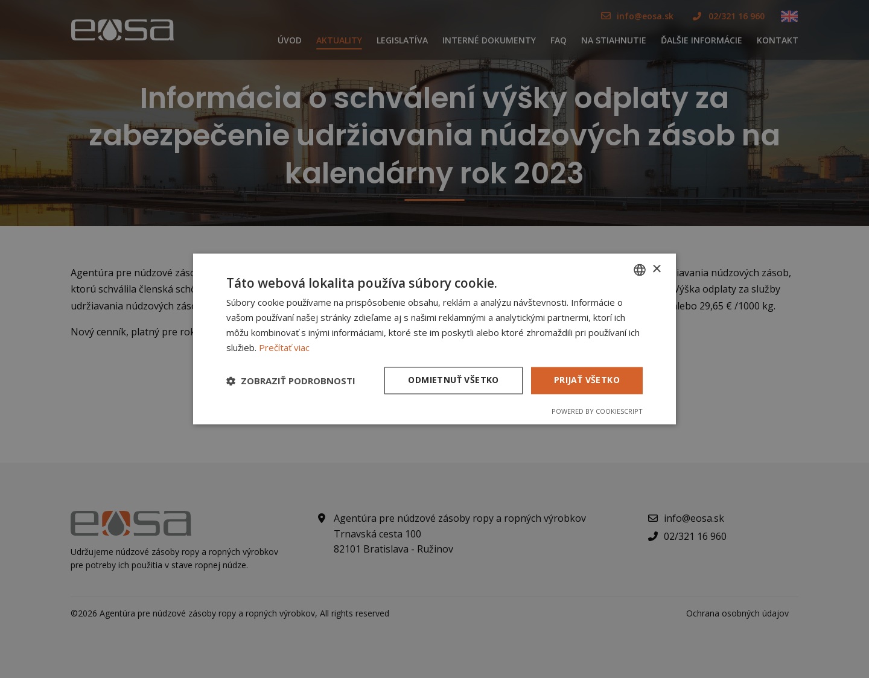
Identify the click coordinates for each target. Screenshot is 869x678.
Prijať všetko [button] (587, 380)
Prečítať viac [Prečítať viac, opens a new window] (284, 347)
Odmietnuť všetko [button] (453, 380)
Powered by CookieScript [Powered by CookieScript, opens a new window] (597, 411)
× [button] (656, 269)
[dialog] (434, 339)
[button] (290, 380)
